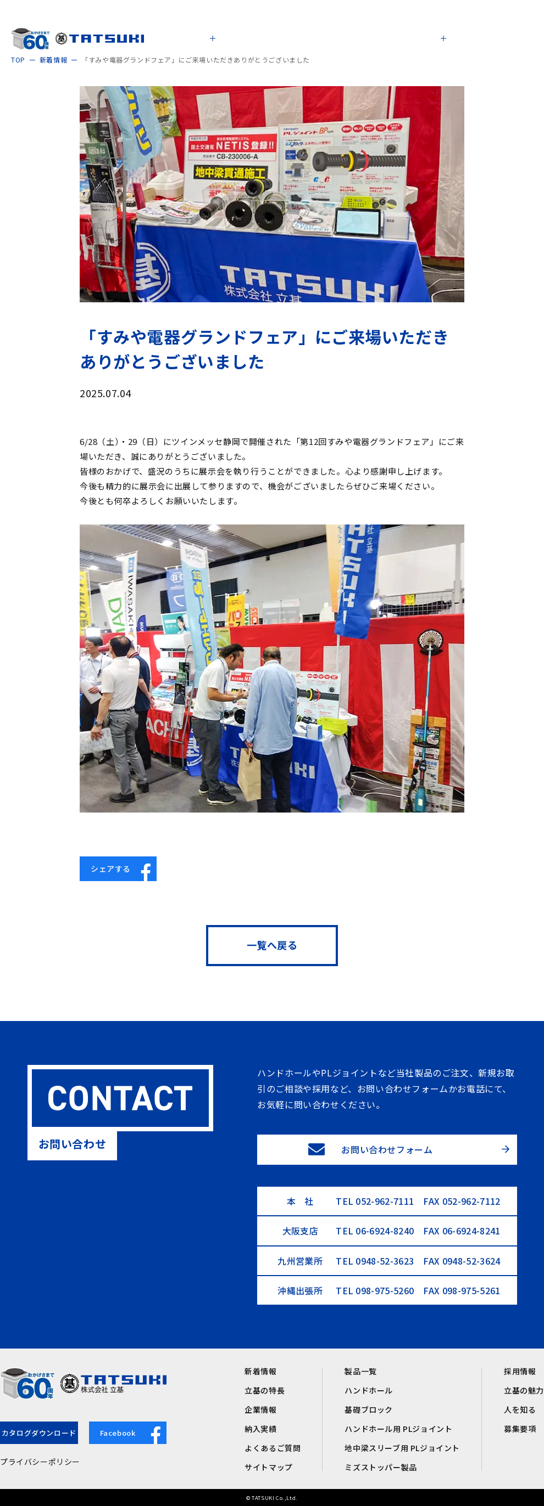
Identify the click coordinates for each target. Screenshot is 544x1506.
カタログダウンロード (39, 1433)
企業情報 (260, 1409)
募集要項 (520, 1428)
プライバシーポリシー (40, 1461)
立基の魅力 (524, 1390)
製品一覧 (360, 1371)
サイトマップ (269, 1467)
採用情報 (520, 1371)
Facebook (133, 1433)
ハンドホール (369, 1390)
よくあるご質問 (273, 1448)
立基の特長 (265, 1390)
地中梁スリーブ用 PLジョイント (402, 1448)
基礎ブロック (369, 1409)
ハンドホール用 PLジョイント (398, 1428)
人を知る (520, 1409)
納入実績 (260, 1428)
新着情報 (260, 1371)
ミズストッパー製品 (381, 1467)
